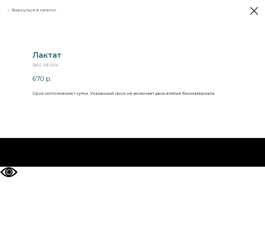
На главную (132, 152)
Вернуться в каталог (34, 9)
